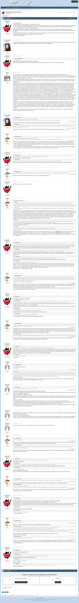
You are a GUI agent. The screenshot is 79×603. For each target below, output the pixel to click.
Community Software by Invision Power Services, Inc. (39, 601)
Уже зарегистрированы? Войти (64, 1)
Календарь (8, 7)
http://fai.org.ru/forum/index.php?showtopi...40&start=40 (23, 183)
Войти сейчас (58, 583)
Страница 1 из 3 (15, 18)
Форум (3, 7)
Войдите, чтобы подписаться (64, 12)
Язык (37, 599)
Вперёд (8, 18)
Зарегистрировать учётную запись (21, 583)
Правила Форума (15, 7)
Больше (75, 9)
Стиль (41, 599)
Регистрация (75, 1)
